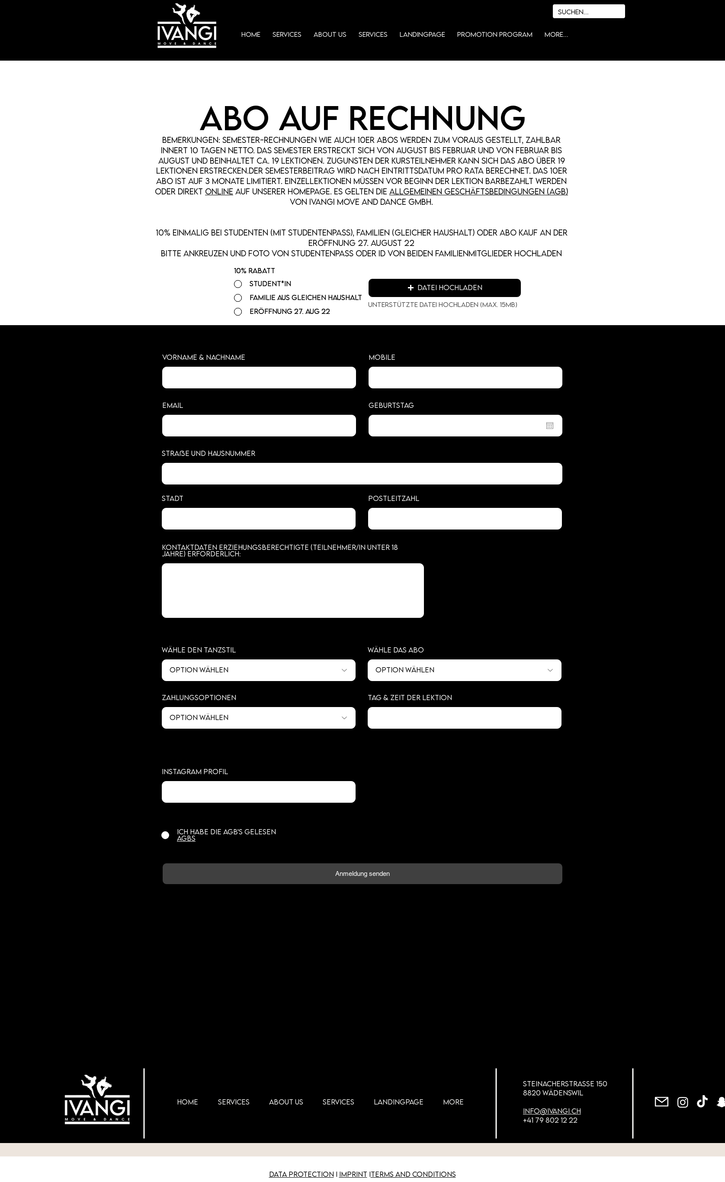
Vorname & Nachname (203, 357)
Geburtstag (391, 405)
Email (172, 405)
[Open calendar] (549, 425)
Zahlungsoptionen (199, 697)
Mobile (382, 357)
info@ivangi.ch (552, 1111)
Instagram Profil (195, 772)
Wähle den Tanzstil (199, 650)
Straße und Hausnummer (208, 453)
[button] (444, 287)
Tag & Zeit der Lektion (410, 697)
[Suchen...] (576, 12)
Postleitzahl (393, 498)
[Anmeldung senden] (362, 874)
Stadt (172, 498)
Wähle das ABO (396, 650)
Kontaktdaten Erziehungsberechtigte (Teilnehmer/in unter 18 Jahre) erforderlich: (280, 550)
